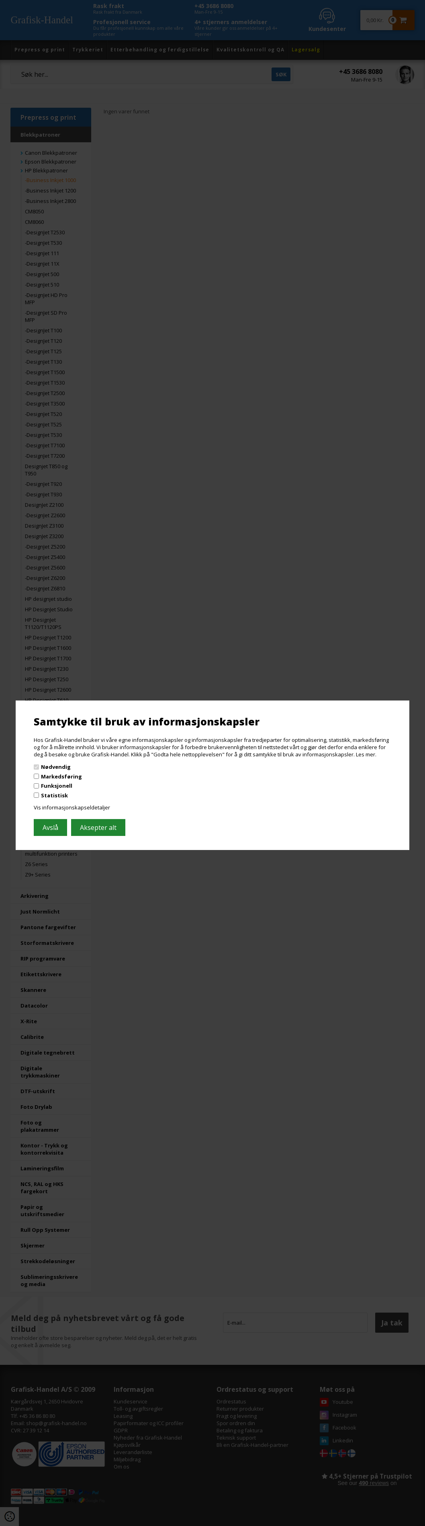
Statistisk (54, 795)
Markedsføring (61, 776)
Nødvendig (56, 766)
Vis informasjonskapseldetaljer (72, 807)
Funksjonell (56, 785)
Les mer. (366, 754)
